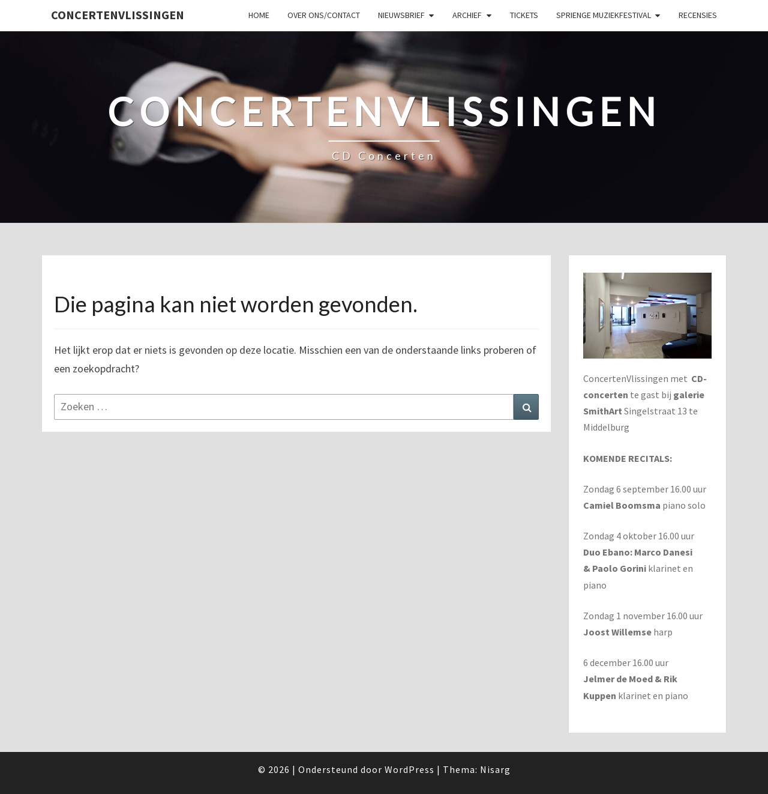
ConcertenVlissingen (117, 14)
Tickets (524, 15)
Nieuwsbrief (401, 15)
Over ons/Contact (323, 15)
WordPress (409, 769)
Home (258, 15)
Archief (467, 15)
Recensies (698, 15)
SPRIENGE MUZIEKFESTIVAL (603, 15)
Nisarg (495, 769)
